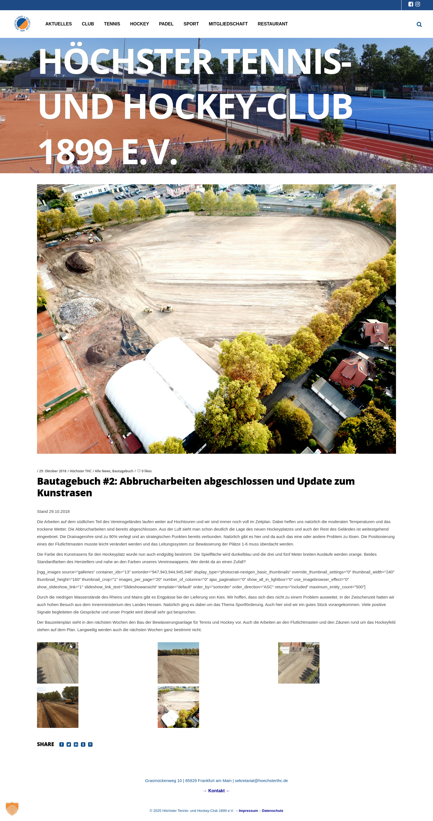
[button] (12, 809)
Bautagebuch (122, 471)
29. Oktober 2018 (53, 471)
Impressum (248, 811)
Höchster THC (80, 471)
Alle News (103, 471)
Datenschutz (272, 811)
